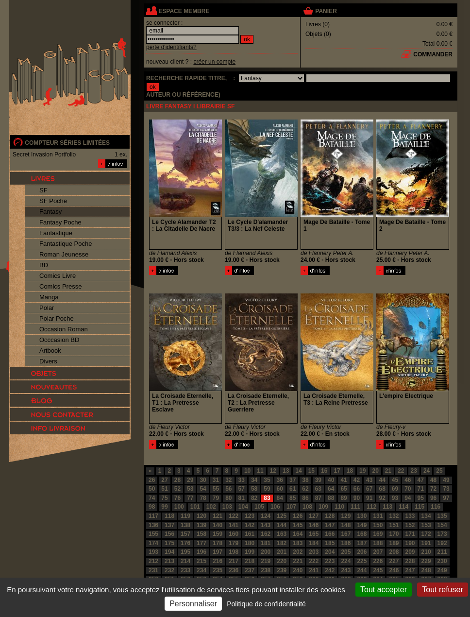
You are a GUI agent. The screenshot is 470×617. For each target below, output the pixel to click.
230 (442, 561)
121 (217, 516)
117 (153, 516)
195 (185, 551)
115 (419, 506)
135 (442, 516)
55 (216, 488)
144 (281, 525)
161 (249, 534)
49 (446, 480)
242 (330, 570)
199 (249, 551)
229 (426, 561)
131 (378, 516)
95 (421, 498)
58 (254, 488)
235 (217, 570)
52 (177, 488)
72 (433, 488)
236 (233, 570)
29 (190, 480)
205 (346, 551)
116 (435, 506)
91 (369, 498)
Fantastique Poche (65, 243)
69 (395, 488)
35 (267, 480)
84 (280, 498)
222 (314, 561)
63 (318, 488)
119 (185, 516)
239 (281, 570)
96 (433, 498)
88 (331, 498)
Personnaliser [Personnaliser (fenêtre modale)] (193, 604)
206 (362, 551)
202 (297, 551)
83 (267, 498)
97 (446, 498)
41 (343, 480)
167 (346, 534)
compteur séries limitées (67, 142)
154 (442, 525)
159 (217, 534)
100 (179, 506)
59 (267, 488)
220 (281, 561)
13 (286, 470)
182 (281, 543)
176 (185, 543)
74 (152, 498)
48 (433, 480)
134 (426, 516)
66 (356, 488)
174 (153, 543)
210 (426, 551)
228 (410, 561)
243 (346, 570)
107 (291, 506)
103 (227, 506)
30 (203, 480)
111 (355, 506)
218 (249, 561)
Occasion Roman (63, 329)
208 (394, 551)
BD (43, 265)
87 (318, 498)
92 (382, 498)
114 (403, 506)
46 (407, 480)
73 (446, 488)
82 (254, 498)
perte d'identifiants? (171, 47)
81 (241, 498)
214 (185, 561)
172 (426, 534)
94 (407, 498)
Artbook (50, 350)
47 (421, 480)
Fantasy (50, 211)
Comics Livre (57, 275)
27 (164, 480)
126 (297, 516)
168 (362, 534)
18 (350, 470)
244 (362, 570)
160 (233, 534)
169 (378, 534)
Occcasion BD (59, 339)
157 (185, 534)
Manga (49, 297)
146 (314, 525)
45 (395, 480)
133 (410, 516)
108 (307, 506)
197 (217, 551)
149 (362, 525)
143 (265, 525)
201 (281, 551)
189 (394, 543)
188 (378, 543)
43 (369, 480)
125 (281, 516)
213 (169, 561)
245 (378, 570)
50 (152, 488)
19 (362, 470)
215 (201, 561)
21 (388, 470)
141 (233, 525)
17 (337, 470)
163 (281, 534)
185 (330, 543)
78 (203, 498)
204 (330, 551)
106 (275, 506)
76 (177, 498)
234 (201, 570)
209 (410, 551)
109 (323, 506)
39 (318, 480)
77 (190, 498)
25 (439, 470)
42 (356, 480)
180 (249, 543)
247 (410, 570)
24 (426, 470)
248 (426, 570)
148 (346, 525)
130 (362, 516)
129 (346, 516)
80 (228, 498)
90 (356, 498)
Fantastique (55, 233)
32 (228, 480)
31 (216, 480)
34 (254, 480)
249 (442, 570)
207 (378, 551)
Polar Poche (56, 318)
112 (371, 506)
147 (330, 525)
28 (177, 480)
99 (164, 506)
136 (153, 525)
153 (426, 525)
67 (369, 488)
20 (375, 470)
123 (249, 516)
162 (265, 534)
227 (394, 561)
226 (378, 561)
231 (153, 570)
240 (297, 570)
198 (233, 551)
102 (211, 506)
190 (410, 543)
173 (442, 534)
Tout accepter (383, 589)
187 (362, 543)
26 (152, 480)
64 (331, 488)
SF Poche (53, 201)
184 (314, 543)
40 (331, 480)
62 (305, 488)
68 (382, 488)
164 (297, 534)
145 (297, 525)
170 (394, 534)
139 (201, 525)
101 (195, 506)
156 (169, 534)
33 (241, 480)
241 (314, 570)
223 (330, 561)
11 (260, 470)
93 (395, 498)
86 (305, 498)
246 (394, 570)
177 (201, 543)
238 (265, 570)
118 (169, 516)
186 (346, 543)
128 (330, 516)
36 (280, 480)
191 (426, 543)
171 (410, 534)
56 (228, 488)
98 (152, 506)
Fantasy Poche (60, 222)
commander (433, 54)
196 (201, 551)
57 (241, 488)
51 (164, 488)
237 (249, 570)
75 (164, 498)
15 (311, 470)
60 (280, 488)
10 (247, 470)
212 (153, 561)
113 (387, 506)
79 (216, 498)
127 (314, 516)
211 (442, 551)
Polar (46, 307)
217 (233, 561)
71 (421, 488)
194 (169, 551)
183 (297, 543)
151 (394, 525)
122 (233, 516)
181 (265, 543)
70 (407, 488)
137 (169, 525)
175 (169, 543)
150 (378, 525)
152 (410, 525)
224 (346, 561)
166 (330, 534)
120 (201, 516)
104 (243, 506)
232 (169, 570)
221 (297, 561)
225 (362, 561)
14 (298, 470)
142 (249, 525)
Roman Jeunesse (63, 254)
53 (190, 488)
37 (292, 480)
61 (292, 488)
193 (153, 551)
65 (343, 488)
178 (217, 543)
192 (442, 543)
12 (273, 470)
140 (217, 525)
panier (325, 11)
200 (265, 551)
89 (343, 498)
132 (394, 516)
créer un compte (214, 61)
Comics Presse (60, 286)
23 (414, 470)
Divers (48, 361)
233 (185, 570)
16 (324, 470)
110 (339, 506)
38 (305, 480)
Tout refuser (442, 589)
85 (292, 498)
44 (382, 480)
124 (265, 516)
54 (203, 488)
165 (314, 534)
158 (201, 534)
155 (153, 534)
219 (265, 561)
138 (185, 525)
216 (217, 561)
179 (233, 543)
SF (43, 190)
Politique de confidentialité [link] (266, 604)
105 (259, 506)
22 (401, 470)
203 (314, 551)
